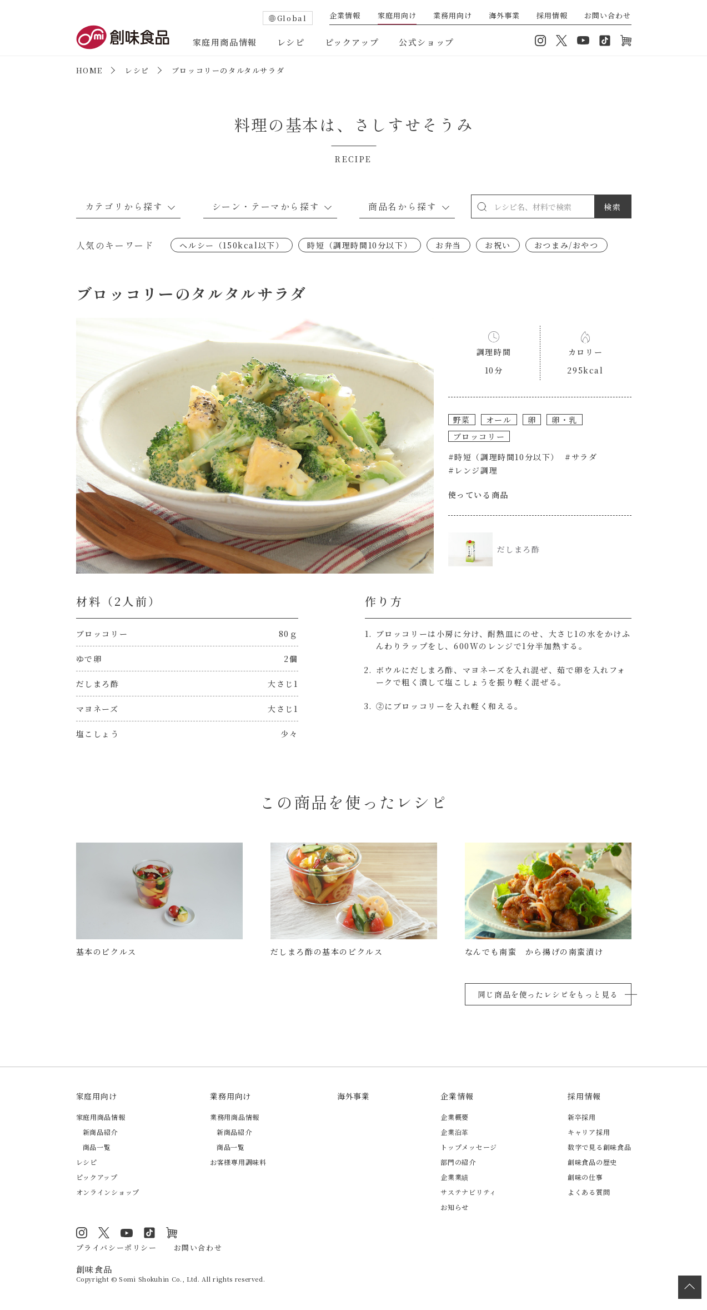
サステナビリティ (468, 1192)
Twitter (561, 40)
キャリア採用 (589, 1132)
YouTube (583, 40)
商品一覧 (97, 1147)
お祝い (498, 245)
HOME (89, 70)
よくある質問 (589, 1192)
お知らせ (454, 1207)
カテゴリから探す (124, 206)
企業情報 (344, 16)
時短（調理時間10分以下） (359, 245)
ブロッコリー (479, 436)
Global (292, 18)
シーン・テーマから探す (266, 206)
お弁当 (448, 245)
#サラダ (581, 456)
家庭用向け (397, 16)
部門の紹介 (458, 1162)
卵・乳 (564, 419)
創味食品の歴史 (592, 1162)
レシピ (291, 42)
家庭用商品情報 (225, 42)
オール (499, 419)
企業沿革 (454, 1132)
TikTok (604, 40)
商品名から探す (402, 206)
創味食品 (122, 37)
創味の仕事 (585, 1177)
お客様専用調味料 (238, 1162)
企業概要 (454, 1117)
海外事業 (504, 16)
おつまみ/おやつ (566, 245)
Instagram (540, 40)
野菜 (461, 419)
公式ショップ (426, 42)
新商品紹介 (100, 1132)
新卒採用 (582, 1117)
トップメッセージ (468, 1147)
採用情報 (552, 16)
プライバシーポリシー (116, 1247)
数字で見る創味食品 (599, 1147)
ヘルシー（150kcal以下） (231, 245)
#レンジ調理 (473, 470)
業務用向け (452, 16)
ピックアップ (352, 42)
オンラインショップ (625, 40)
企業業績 (454, 1177)
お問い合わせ (607, 16)
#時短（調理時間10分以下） (503, 456)
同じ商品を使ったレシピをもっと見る (548, 994)
